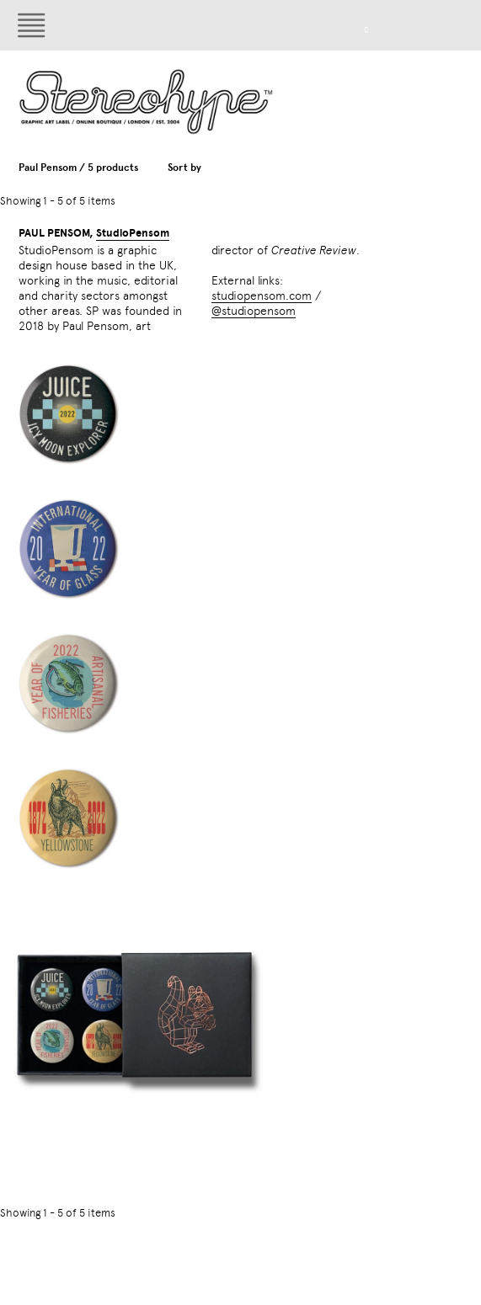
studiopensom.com (261, 295)
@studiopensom (253, 310)
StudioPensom (132, 233)
